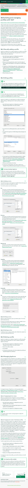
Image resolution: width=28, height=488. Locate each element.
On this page (5, 10)
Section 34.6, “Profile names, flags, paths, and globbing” (15, 193)
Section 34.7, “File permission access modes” (10, 326)
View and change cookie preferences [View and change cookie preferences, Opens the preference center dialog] (14, 485)
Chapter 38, (12, 299)
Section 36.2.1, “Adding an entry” (13, 68)
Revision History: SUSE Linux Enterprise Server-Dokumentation (13, 22)
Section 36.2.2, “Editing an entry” (9, 70)
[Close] (27, 479)
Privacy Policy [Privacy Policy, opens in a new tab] (17, 481)
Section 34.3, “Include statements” (11, 293)
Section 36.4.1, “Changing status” (9, 390)
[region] (14, 483)
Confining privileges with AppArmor (10, 6)
